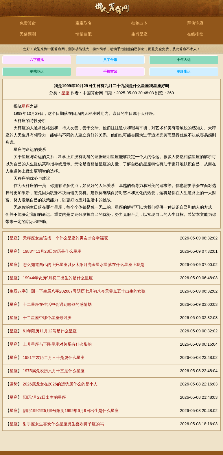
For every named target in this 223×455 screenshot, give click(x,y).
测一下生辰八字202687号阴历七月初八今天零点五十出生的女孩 (88, 291)
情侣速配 (83, 34)
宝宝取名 (83, 23)
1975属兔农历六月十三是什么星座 (53, 370)
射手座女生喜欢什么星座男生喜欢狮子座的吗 (63, 424)
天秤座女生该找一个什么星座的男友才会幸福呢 (65, 238)
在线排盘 (195, 34)
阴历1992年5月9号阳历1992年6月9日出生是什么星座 (71, 410)
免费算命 (28, 23)
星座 (65, 93)
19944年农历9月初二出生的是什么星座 (58, 278)
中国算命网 (111, 11)
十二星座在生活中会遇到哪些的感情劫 (57, 304)
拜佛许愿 (195, 23)
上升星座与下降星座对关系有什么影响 (57, 344)
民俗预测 (28, 34)
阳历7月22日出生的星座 (44, 397)
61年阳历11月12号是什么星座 (50, 331)
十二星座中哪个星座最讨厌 (47, 317)
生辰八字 (18, 291)
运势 (14, 384)
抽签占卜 (139, 23)
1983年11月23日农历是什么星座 (52, 251)
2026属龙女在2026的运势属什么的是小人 (60, 384)
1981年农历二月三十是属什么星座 (53, 357)
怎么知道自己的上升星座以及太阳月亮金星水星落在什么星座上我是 (83, 264)
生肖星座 (139, 34)
